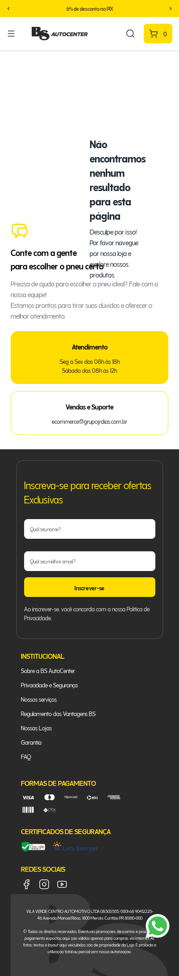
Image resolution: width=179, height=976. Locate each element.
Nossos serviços (39, 699)
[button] (8, 8)
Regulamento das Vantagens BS (58, 713)
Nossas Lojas (36, 727)
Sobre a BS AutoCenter (48, 670)
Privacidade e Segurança (49, 684)
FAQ (26, 756)
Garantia (31, 741)
